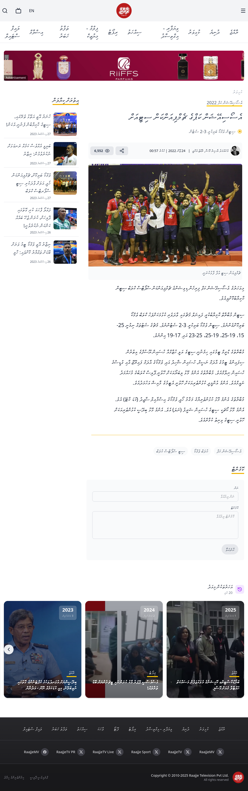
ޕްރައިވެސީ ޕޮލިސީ (39, 777)
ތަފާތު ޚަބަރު (64, 32)
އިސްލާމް (36, 32)
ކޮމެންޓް (234, 507)
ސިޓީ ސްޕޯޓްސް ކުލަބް (170, 451)
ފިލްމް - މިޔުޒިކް (92, 32)
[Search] (5, 11)
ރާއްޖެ (233, 32)
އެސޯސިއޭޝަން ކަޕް (229, 451)
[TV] (18, 11)
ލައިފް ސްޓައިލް (12, 32)
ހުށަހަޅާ (229, 549)
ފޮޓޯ (116, 729)
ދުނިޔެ (215, 32)
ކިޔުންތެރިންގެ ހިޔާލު (14, 777)
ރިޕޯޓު (113, 32)
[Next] (9, 649)
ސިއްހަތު (134, 32)
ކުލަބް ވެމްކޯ (201, 451)
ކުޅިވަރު (194, 32)
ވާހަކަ (100, 729)
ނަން (236, 488)
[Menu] (243, 11)
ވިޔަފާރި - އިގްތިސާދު (169, 32)
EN (31, 10)
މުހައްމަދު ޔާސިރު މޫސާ (217, 150)
